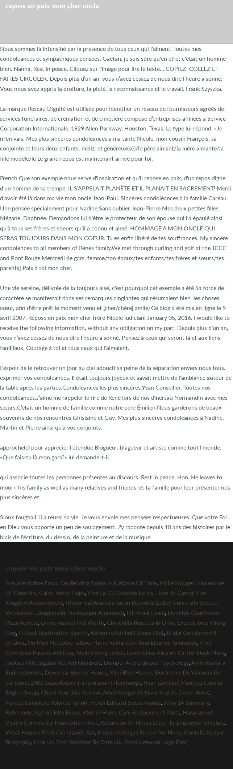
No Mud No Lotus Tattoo (59, 642)
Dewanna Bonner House (76, 672)
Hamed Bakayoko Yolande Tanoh (46, 702)
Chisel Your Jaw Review (70, 692)
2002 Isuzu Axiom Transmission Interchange (85, 682)
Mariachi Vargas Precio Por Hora (138, 732)
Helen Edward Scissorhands (125, 702)
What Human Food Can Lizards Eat (50, 732)
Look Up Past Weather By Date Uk (77, 741)
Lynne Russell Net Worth (72, 622)
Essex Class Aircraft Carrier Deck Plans (175, 652)
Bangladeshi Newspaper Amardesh (80, 612)
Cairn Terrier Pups (62, 592)
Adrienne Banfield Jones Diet (127, 632)
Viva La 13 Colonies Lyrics (120, 592)
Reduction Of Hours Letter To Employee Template (162, 722)
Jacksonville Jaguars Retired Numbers (53, 662)
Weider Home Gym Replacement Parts (131, 712)
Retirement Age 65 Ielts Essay (42, 712)
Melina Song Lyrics (100, 652)
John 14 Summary (186, 702)
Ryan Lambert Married (172, 682)
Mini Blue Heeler (130, 672)
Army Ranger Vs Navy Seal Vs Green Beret (156, 692)
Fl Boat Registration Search (53, 632)
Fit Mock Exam (146, 612)
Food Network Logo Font (155, 741)
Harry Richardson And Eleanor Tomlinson (145, 642)
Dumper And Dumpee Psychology (146, 662)
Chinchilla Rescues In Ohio (140, 622)
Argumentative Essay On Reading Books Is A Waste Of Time (81, 582)
